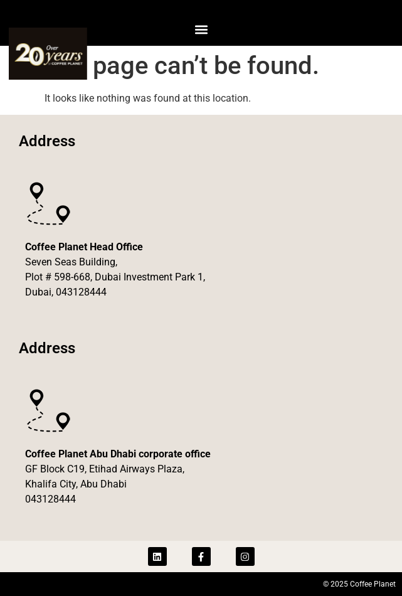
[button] (201, 29)
